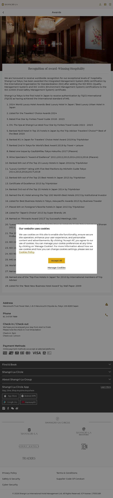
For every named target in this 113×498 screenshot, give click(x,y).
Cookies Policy (26, 252)
